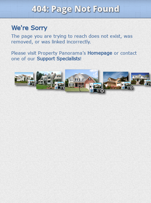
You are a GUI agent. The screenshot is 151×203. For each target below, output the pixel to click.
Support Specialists (58, 58)
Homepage (99, 53)
